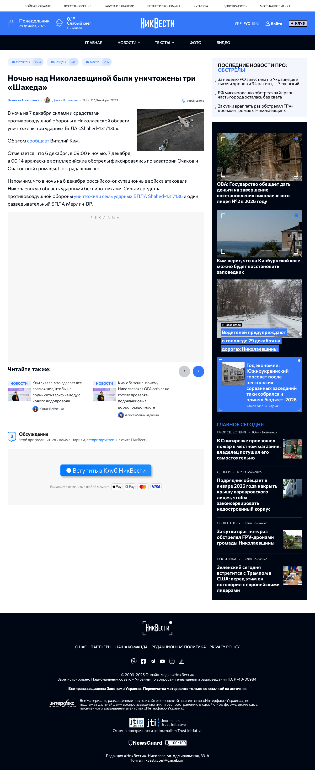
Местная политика (275, 6)
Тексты (162, 42)
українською (195, 100)
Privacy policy (224, 646)
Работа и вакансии (119, 6)
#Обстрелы (20, 62)
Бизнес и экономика (163, 6)
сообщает (38, 140)
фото (195, 42)
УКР (238, 23)
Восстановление (77, 6)
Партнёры (101, 646)
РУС (247, 23)
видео (223, 42)
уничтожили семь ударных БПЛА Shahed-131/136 (128, 196)
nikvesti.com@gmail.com (164, 760)
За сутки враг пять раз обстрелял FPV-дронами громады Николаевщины (255, 108)
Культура (201, 6)
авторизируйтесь (101, 439)
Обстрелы (231, 70)
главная (93, 42)
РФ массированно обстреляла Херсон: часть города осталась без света (256, 94)
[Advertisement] (106, 292)
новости (126, 42)
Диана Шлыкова (65, 100)
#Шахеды (58, 62)
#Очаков (92, 62)
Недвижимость (233, 6)
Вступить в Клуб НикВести (109, 470)
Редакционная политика (178, 646)
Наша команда (131, 646)
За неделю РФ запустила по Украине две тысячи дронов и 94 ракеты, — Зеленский (258, 81)
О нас (81, 646)
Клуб (300, 23)
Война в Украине (37, 6)
